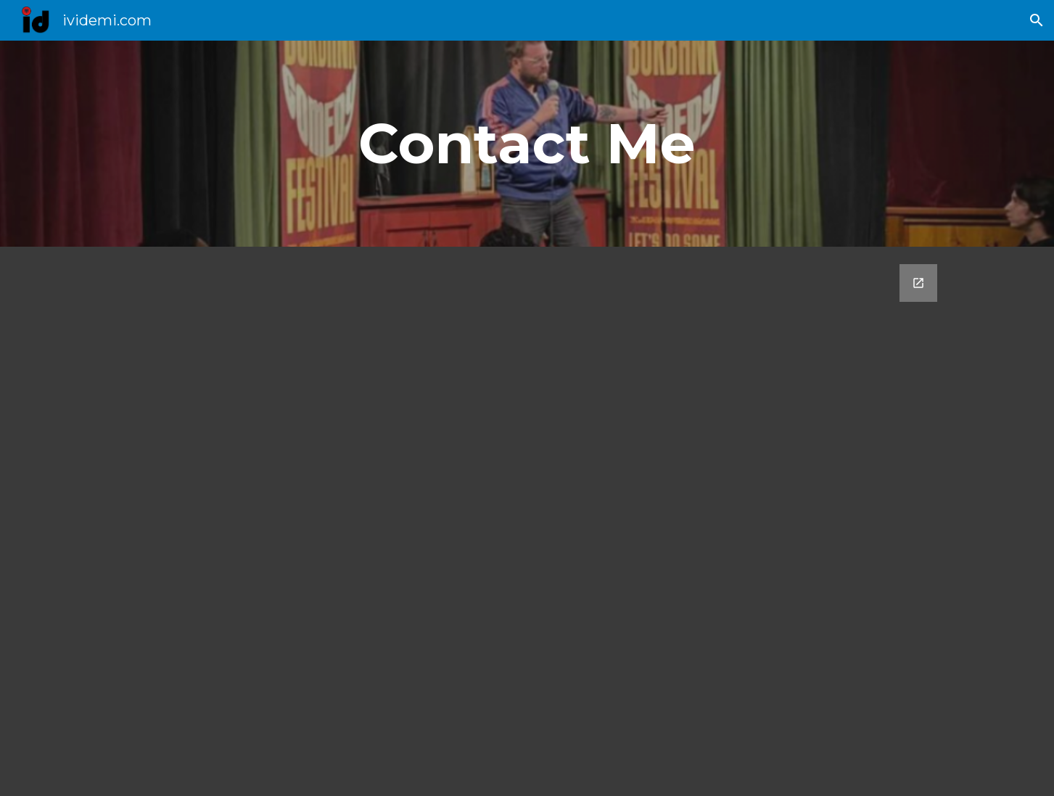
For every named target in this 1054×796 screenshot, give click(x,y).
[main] (527, 144)
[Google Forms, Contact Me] (526, 521)
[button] (1036, 20)
